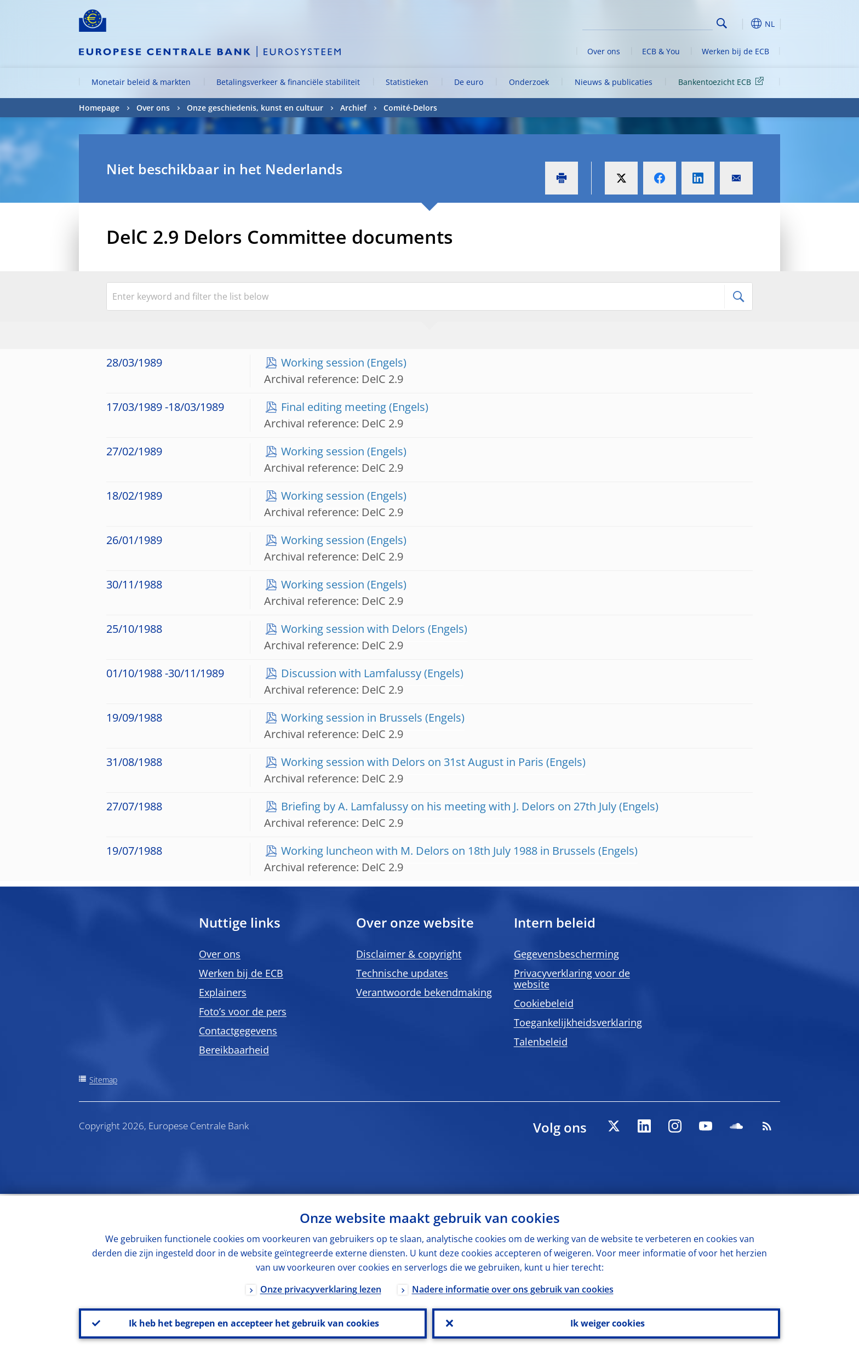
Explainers (223, 992)
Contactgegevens (238, 1030)
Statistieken (407, 82)
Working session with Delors (353, 628)
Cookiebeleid (544, 1003)
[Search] (658, 22)
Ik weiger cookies (606, 1323)
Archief (353, 107)
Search (722, 23)
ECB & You (661, 51)
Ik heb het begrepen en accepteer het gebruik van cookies (253, 1323)
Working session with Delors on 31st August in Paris (412, 761)
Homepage (99, 107)
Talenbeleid (541, 1041)
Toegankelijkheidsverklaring (578, 1022)
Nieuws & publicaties (613, 82)
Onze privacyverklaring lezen (320, 1288)
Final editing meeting (333, 406)
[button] (741, 23)
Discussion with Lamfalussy (351, 673)
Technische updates (402, 973)
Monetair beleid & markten (141, 82)
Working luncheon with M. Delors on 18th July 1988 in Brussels (438, 850)
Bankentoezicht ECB (723, 81)
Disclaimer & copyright (408, 953)
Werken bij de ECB (735, 51)
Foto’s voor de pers (243, 1011)
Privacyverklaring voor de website (572, 979)
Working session (322, 362)
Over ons (603, 51)
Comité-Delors (410, 107)
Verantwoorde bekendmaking (424, 992)
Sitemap (103, 1079)
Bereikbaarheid (234, 1049)
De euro (468, 82)
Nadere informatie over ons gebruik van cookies (513, 1288)
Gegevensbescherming (566, 953)
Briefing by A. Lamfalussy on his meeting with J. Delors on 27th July (448, 806)
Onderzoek (529, 82)
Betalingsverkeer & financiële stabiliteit (288, 82)
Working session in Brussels (351, 717)
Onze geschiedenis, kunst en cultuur (255, 107)
